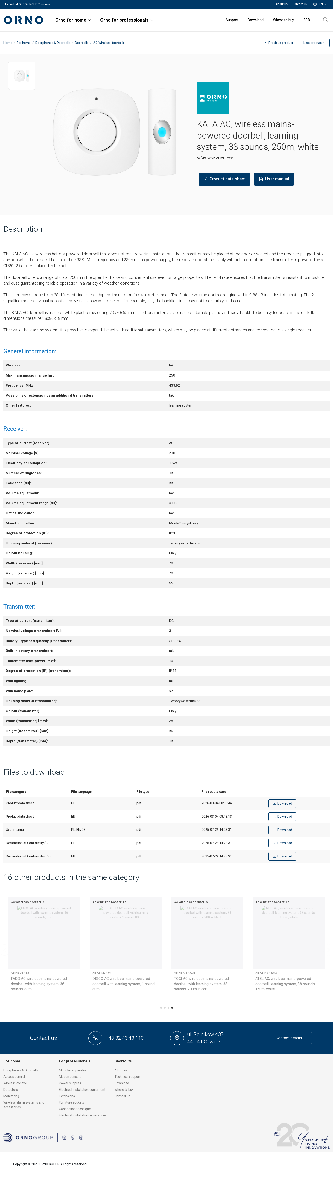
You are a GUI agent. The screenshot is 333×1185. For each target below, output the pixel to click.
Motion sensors (70, 1077)
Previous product (279, 43)
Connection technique (75, 1109)
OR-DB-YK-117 (264, 973)
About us (281, 4)
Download (122, 1083)
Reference (204, 157)
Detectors (10, 1089)
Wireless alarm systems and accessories (23, 1105)
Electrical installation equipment (82, 1089)
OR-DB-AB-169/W (22, 973)
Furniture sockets (71, 1102)
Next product (313, 43)
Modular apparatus (73, 1070)
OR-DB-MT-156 (101, 973)
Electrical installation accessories (83, 1115)
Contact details (289, 1038)
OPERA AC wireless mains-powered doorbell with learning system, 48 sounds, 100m (284, 984)
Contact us (299, 4)
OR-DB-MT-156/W (185, 973)
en (320, 4)
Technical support (127, 1077)
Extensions (67, 1096)
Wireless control (15, 1083)
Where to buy (124, 1089)
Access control (14, 1077)
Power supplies (70, 1083)
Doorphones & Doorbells (20, 1070)
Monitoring (11, 1096)
